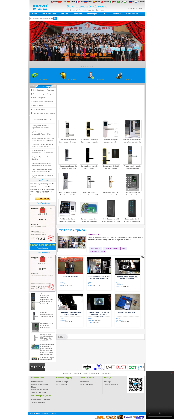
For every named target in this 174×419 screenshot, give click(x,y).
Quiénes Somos (37, 378)
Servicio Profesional (38, 392)
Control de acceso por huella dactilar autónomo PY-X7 (47, 326)
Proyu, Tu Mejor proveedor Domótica (40, 159)
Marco (124, 248)
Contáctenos (132, 14)
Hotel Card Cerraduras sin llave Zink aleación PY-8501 (47, 315)
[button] (81, 66)
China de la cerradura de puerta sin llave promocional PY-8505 (89, 168)
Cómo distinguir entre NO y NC (42, 120)
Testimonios (84, 382)
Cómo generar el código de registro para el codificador (40, 128)
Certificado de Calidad (98, 251)
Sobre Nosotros (49, 14)
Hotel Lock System (39, 98)
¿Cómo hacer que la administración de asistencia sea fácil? (42, 153)
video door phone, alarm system (44, 113)
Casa (34, 14)
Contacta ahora (42, 198)
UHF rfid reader (38, 105)
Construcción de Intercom (40, 400)
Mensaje (117, 14)
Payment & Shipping (64, 378)
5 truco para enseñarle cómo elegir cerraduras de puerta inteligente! (43, 140)
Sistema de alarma (111, 384)
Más (142, 257)
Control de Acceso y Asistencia (43, 90)
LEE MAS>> (44, 79)
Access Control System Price (43, 101)
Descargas (92, 14)
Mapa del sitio (67, 373)
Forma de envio (61, 384)
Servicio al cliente (87, 378)
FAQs (105, 14)
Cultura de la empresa (111, 248)
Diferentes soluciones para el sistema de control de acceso (41, 165)
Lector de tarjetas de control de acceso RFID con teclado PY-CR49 (132, 221)
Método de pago (62, 382)
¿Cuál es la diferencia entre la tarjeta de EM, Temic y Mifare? (41, 134)
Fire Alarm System (39, 109)
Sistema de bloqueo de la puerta (44, 94)
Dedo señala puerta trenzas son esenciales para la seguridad (42, 171)
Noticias (64, 14)
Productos (77, 14)
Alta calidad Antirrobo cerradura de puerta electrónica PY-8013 (110, 195)
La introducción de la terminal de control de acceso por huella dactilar (42, 146)
